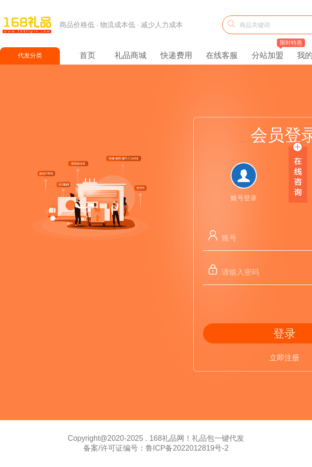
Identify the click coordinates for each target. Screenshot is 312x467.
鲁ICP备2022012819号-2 (187, 448)
